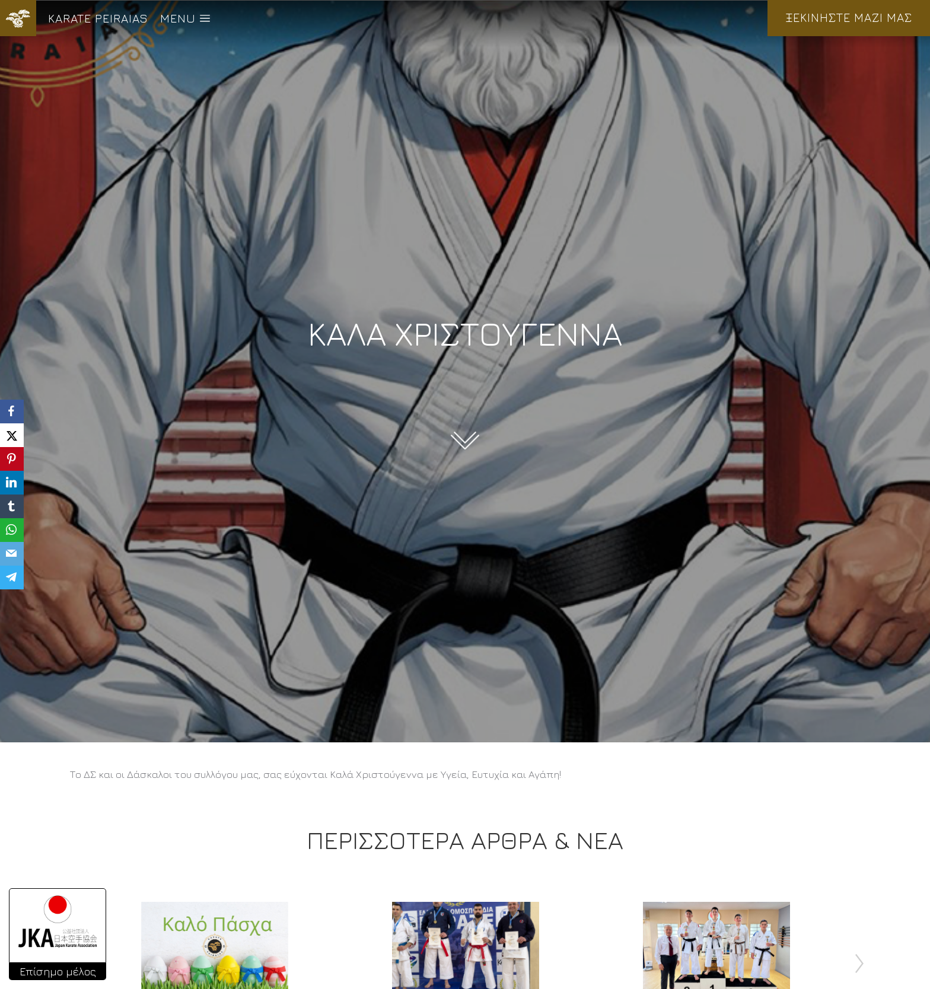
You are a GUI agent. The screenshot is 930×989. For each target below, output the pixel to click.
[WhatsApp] (12, 530)
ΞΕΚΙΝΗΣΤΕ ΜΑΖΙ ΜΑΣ (848, 17)
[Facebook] (12, 411)
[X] (12, 435)
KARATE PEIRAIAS (98, 18)
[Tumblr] (12, 506)
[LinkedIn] (12, 482)
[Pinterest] (12, 459)
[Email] (12, 554)
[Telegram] (12, 577)
